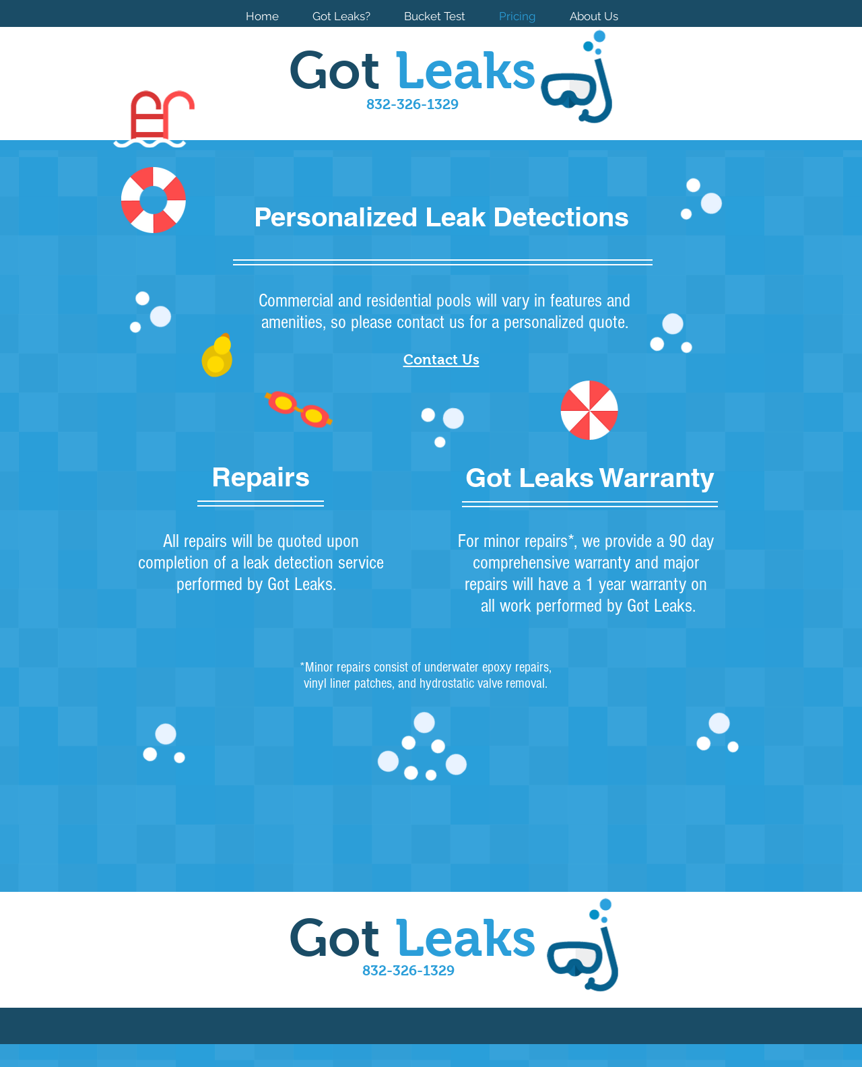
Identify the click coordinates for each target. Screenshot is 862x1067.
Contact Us (441, 359)
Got (412, 70)
